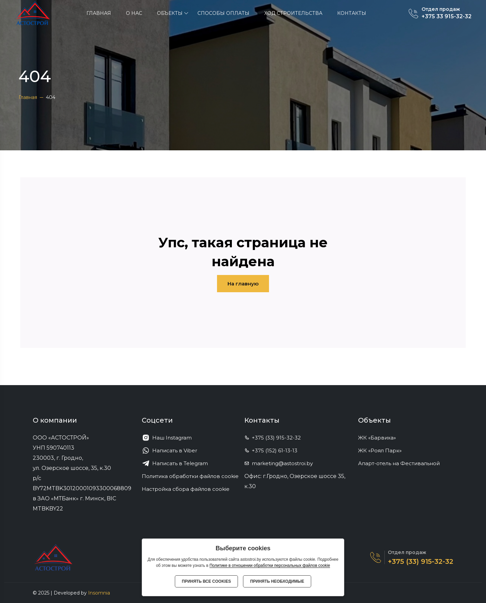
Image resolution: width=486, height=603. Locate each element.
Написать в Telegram (175, 463)
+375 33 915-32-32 (446, 16)
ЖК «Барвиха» (380, 437)
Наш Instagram (167, 438)
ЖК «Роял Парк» (382, 450)
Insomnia (99, 593)
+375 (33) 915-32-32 (272, 437)
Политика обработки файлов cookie (190, 476)
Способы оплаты (223, 13)
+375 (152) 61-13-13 (270, 450)
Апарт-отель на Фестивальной (402, 463)
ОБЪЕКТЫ (170, 13)
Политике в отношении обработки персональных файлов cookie (270, 565)
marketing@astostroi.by (278, 463)
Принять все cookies (206, 581)
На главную (243, 283)
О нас (134, 13)
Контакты (351, 13)
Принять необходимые (277, 581)
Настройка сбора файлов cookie (186, 489)
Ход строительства (293, 13)
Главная (98, 13)
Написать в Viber (169, 451)
